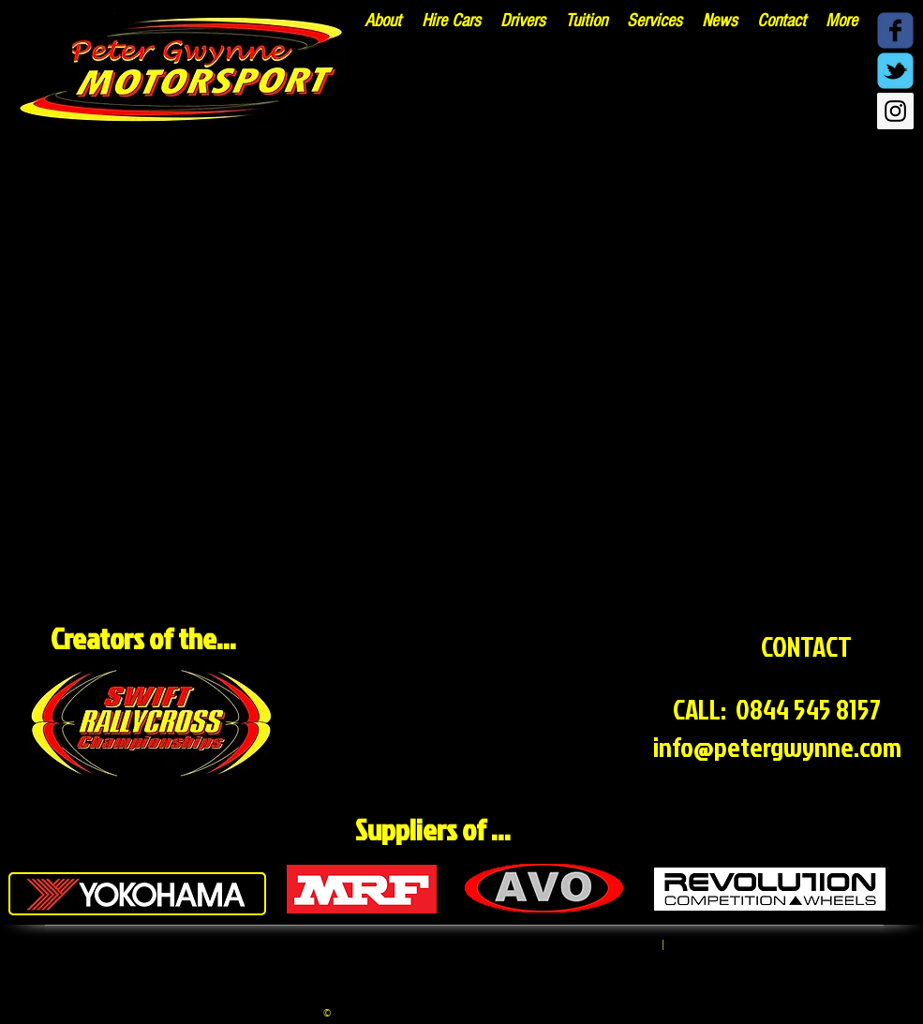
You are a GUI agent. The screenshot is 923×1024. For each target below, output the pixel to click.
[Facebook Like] (838, 115)
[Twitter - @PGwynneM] (895, 70)
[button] (655, 21)
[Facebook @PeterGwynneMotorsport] (895, 30)
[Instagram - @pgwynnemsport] (895, 111)
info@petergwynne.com (777, 746)
